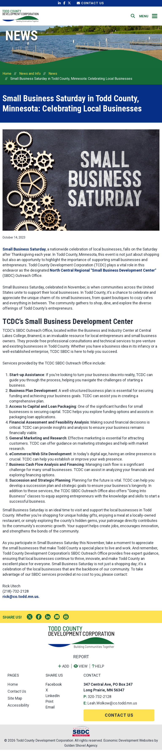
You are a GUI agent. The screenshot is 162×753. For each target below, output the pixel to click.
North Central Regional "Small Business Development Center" (103, 273)
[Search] (133, 17)
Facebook (54, 687)
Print (49, 704)
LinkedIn (53, 699)
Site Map (15, 701)
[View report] (82, 669)
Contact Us (90, 3)
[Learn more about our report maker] (98, 669)
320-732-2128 (99, 699)
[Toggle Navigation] (154, 17)
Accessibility (18, 708)
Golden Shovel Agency (80, 749)
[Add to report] (65, 669)
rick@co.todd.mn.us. (21, 599)
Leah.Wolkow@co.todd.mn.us (112, 706)
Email (50, 710)
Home (91, 17)
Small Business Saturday (24, 252)
